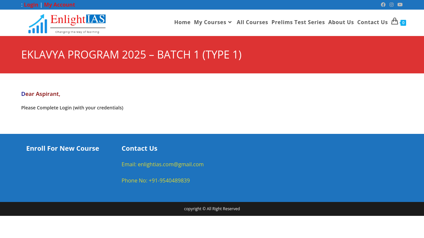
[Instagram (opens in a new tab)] (392, 4)
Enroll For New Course (62, 148)
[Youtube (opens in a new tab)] (399, 4)
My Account (59, 4)
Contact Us (139, 148)
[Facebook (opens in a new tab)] (383, 4)
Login (31, 4)
